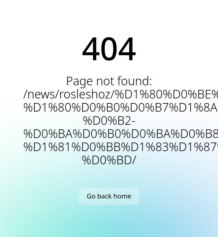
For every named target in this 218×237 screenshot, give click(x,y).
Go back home (109, 196)
